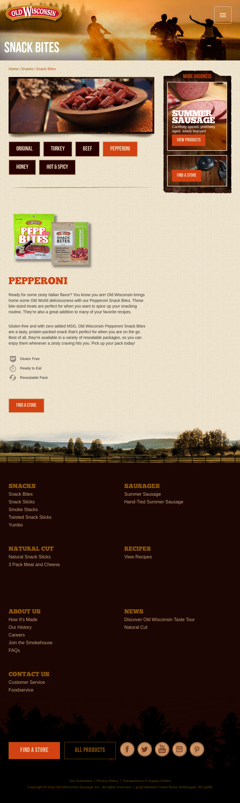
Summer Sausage (142, 494)
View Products (189, 140)
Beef (87, 149)
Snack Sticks (22, 501)
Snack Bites (21, 494)
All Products (90, 750)
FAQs (14, 650)
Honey (22, 167)
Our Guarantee (80, 781)
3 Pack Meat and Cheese (34, 564)
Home (14, 69)
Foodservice (21, 690)
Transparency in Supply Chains (147, 781)
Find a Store (26, 405)
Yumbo (16, 525)
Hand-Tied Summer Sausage (153, 501)
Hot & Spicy (57, 167)
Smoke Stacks (23, 509)
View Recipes (138, 556)
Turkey (58, 149)
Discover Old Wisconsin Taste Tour (159, 619)
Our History (20, 627)
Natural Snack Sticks (30, 556)
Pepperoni (120, 149)
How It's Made (23, 619)
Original (24, 149)
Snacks (27, 69)
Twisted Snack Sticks (30, 517)
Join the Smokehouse (31, 642)
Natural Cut (135, 627)
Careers (17, 635)
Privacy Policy (107, 781)
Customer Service (27, 682)
